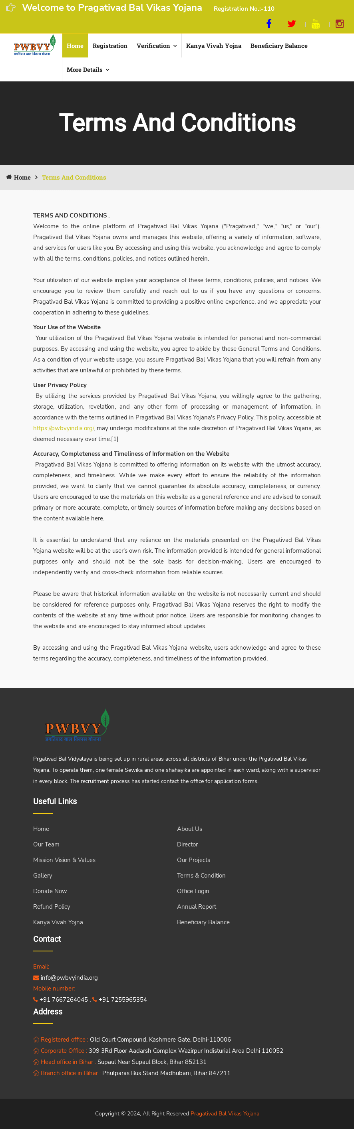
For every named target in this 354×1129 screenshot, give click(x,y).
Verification (153, 45)
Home (75, 45)
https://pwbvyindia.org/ (63, 428)
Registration (110, 45)
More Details (85, 69)
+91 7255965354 (119, 1000)
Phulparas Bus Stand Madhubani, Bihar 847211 (166, 1073)
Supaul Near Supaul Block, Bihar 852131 (152, 1062)
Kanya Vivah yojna (213, 45)
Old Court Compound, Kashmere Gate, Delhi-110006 (160, 1040)
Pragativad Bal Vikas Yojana (225, 1113)
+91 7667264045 (60, 1000)
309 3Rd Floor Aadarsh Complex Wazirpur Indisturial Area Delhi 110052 (186, 1051)
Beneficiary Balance (279, 45)
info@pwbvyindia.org (65, 978)
